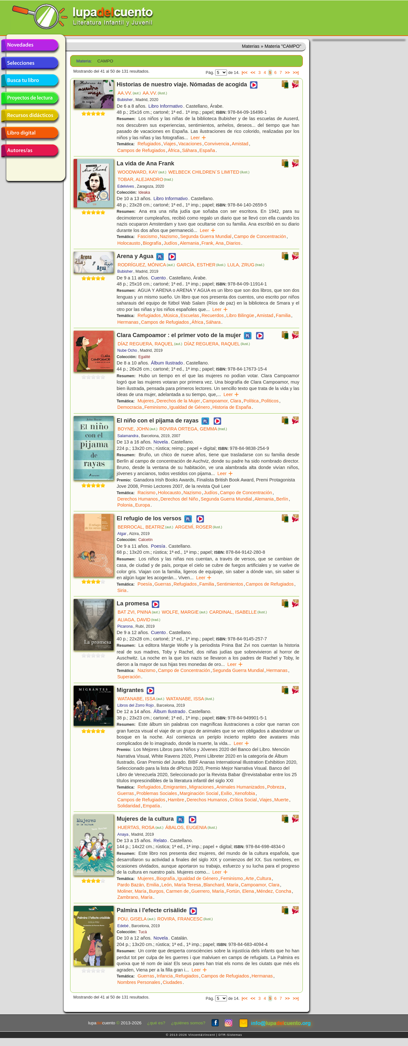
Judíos (170, 243)
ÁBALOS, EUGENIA (191, 827)
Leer (198, 137)
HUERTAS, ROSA (141, 827)
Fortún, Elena (240, 891)
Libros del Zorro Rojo (135, 705)
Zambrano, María (134, 897)
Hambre (176, 799)
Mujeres (146, 400)
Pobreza (275, 787)
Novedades (29, 45)
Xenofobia (244, 793)
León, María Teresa (181, 884)
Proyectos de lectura (29, 98)
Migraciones (201, 787)
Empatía (151, 805)
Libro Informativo (166, 106)
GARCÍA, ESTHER (201, 264)
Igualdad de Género (189, 407)
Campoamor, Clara (222, 400)
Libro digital (29, 133)
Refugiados (149, 143)
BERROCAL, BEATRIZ (145, 527)
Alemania (189, 243)
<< (253, 72)
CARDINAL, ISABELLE (238, 612)
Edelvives (125, 186)
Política (251, 400)
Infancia (165, 975)
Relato (160, 840)
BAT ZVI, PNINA (139, 612)
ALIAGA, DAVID (139, 619)
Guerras (162, 584)
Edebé (122, 926)
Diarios (233, 243)
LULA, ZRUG (245, 264)
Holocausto (128, 243)
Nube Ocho (127, 350)
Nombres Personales (138, 982)
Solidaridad (128, 805)
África (173, 150)
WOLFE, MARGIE (184, 612)
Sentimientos (230, 584)
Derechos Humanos (137, 498)
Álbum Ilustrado (167, 362)
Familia (283, 315)
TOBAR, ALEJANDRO (145, 179)
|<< (245, 72)
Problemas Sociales (156, 793)
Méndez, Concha (274, 891)
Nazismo (169, 236)
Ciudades (172, 982)
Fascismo (147, 236)
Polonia (125, 505)
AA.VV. (129, 93)
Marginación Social (198, 793)
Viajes (169, 143)
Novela (161, 441)
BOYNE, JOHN (137, 428)
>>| (296, 72)
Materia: (84, 61)
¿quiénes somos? (188, 1023)
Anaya (122, 834)
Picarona (125, 626)
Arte (249, 878)
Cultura (263, 878)
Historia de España (231, 407)
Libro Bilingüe (240, 315)
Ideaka (144, 192)
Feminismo (155, 407)
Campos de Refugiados (141, 150)
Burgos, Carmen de (169, 891)
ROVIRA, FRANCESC (185, 918)
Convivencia (216, 143)
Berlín (282, 498)
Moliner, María (131, 891)
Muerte (281, 799)
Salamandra (127, 436)
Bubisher (125, 99)
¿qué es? (156, 1023)
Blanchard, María (220, 884)
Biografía (152, 243)
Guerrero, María (207, 891)
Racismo (147, 492)
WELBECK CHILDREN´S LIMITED (209, 172)
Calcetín (145, 539)
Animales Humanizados (240, 787)
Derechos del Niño (179, 498)
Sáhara (189, 150)
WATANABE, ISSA (141, 698)
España (207, 150)
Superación (129, 676)
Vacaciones (189, 143)
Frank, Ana (212, 243)
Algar (122, 533)
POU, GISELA (137, 918)
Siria (122, 590)
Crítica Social (243, 799)
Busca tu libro (29, 80)
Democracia (129, 407)
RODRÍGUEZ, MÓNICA (146, 264)
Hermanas (127, 322)
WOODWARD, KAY (142, 172)
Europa (142, 505)
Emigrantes (174, 787)
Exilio (226, 793)
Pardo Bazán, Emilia (138, 884)
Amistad (240, 143)
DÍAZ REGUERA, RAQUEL (150, 343)
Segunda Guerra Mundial (205, 236)
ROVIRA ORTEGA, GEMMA (193, 428)
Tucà (142, 932)
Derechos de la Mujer (178, 400)
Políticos (270, 400)
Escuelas (189, 315)
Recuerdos (212, 315)
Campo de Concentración (260, 236)
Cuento (158, 277)
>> (287, 72)
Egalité (144, 357)
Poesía (158, 546)
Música (170, 315)
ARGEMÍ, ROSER (198, 527)
